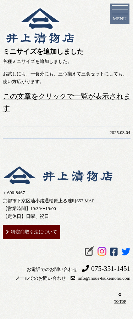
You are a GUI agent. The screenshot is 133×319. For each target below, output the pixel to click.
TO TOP (120, 297)
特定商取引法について (34, 231)
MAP (89, 200)
